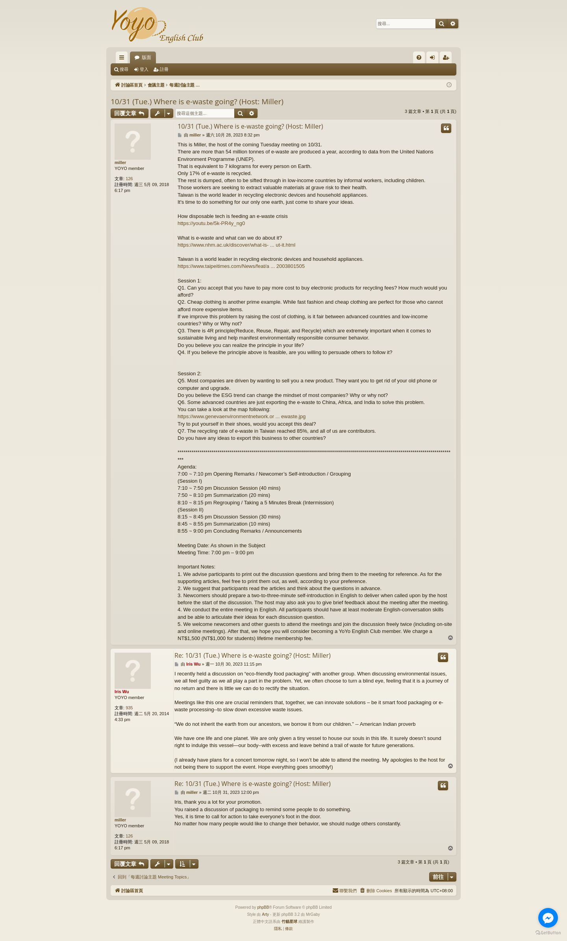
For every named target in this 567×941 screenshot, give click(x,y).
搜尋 (124, 69)
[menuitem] (419, 57)
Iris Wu (122, 691)
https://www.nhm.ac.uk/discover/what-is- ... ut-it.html (236, 245)
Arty (265, 914)
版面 (146, 57)
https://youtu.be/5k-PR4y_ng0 (211, 223)
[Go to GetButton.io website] (548, 932)
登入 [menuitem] (434, 59)
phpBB (263, 907)
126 (129, 178)
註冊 (164, 69)
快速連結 (123, 59)
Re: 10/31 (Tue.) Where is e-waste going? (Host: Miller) (252, 655)
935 (129, 707)
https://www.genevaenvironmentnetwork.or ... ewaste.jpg (242, 416)
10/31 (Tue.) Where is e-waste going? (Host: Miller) (197, 101)
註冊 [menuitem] (448, 59)
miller (120, 162)
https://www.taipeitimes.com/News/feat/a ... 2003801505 (241, 266)
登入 (144, 69)
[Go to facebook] (548, 918)
